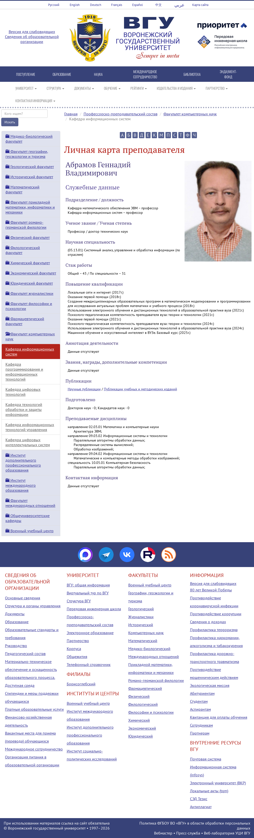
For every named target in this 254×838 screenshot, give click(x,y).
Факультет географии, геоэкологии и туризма (26, 154)
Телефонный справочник (89, 664)
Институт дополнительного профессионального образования (23, 463)
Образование (17, 621)
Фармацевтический (145, 688)
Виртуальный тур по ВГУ (88, 592)
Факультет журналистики (29, 293)
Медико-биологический (149, 648)
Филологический (143, 704)
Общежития (77, 656)
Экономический (142, 728)
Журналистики (141, 616)
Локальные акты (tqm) (209, 790)
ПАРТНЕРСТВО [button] (217, 88)
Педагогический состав (25, 653)
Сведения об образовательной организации (32, 39)
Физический (139, 696)
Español (137, 5)
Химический (139, 720)
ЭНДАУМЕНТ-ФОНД (228, 74)
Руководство (16, 645)
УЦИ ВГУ (242, 833)
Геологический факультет (29, 166)
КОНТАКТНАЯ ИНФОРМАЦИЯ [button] (35, 100)
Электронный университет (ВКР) (218, 782)
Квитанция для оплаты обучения (218, 717)
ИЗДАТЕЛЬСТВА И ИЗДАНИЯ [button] (176, 88)
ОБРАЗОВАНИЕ (62, 74)
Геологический (141, 608)
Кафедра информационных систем (29, 351)
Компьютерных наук (146, 632)
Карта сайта (200, 5)
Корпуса (74, 648)
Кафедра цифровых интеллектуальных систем (27, 442)
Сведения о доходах (208, 621)
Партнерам (199, 733)
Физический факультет (27, 237)
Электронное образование (90, 632)
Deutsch (95, 5)
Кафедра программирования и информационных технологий (24, 372)
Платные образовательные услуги (34, 709)
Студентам (199, 701)
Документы (15, 613)
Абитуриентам (202, 693)
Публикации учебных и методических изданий (140, 389)
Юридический (140, 736)
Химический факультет (27, 262)
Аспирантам (200, 709)
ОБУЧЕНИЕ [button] (112, 88)
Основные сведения (22, 597)
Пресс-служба (188, 833)
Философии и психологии (151, 712)
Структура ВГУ (79, 600)
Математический (142, 640)
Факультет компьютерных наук (190, 113)
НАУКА (98, 74)
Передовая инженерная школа (94, 608)
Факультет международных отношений (30, 503)
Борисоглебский (81, 683)
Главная (71, 113)
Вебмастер (163, 833)
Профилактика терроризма (214, 629)
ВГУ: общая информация (88, 584)
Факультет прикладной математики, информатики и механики (30, 207)
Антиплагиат (201, 806)
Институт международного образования (20, 485)
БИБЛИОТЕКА (192, 74)
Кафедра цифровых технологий (22, 392)
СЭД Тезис (198, 798)
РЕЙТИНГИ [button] (138, 88)
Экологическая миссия (209, 685)
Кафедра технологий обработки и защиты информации (23, 409)
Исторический (140, 624)
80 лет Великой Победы (211, 589)
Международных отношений (153, 656)
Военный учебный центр (29, 530)
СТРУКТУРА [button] (55, 88)
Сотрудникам (201, 725)
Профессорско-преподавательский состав (121, 113)
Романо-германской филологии (156, 680)
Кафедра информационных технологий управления (29, 427)
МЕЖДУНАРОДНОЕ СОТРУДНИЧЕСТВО (145, 74)
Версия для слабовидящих (32, 31)
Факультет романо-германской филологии (25, 225)
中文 (158, 5)
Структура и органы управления (33, 605)
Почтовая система (205, 758)
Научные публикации (84, 389)
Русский (53, 5)
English (75, 5)
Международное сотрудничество (34, 749)
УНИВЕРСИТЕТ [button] (26, 88)
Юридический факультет (29, 283)
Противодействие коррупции (215, 613)
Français (116, 5)
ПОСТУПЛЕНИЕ (25, 74)
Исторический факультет (29, 176)
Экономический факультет (30, 272)
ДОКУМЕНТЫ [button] (84, 88)
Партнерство (78, 640)
